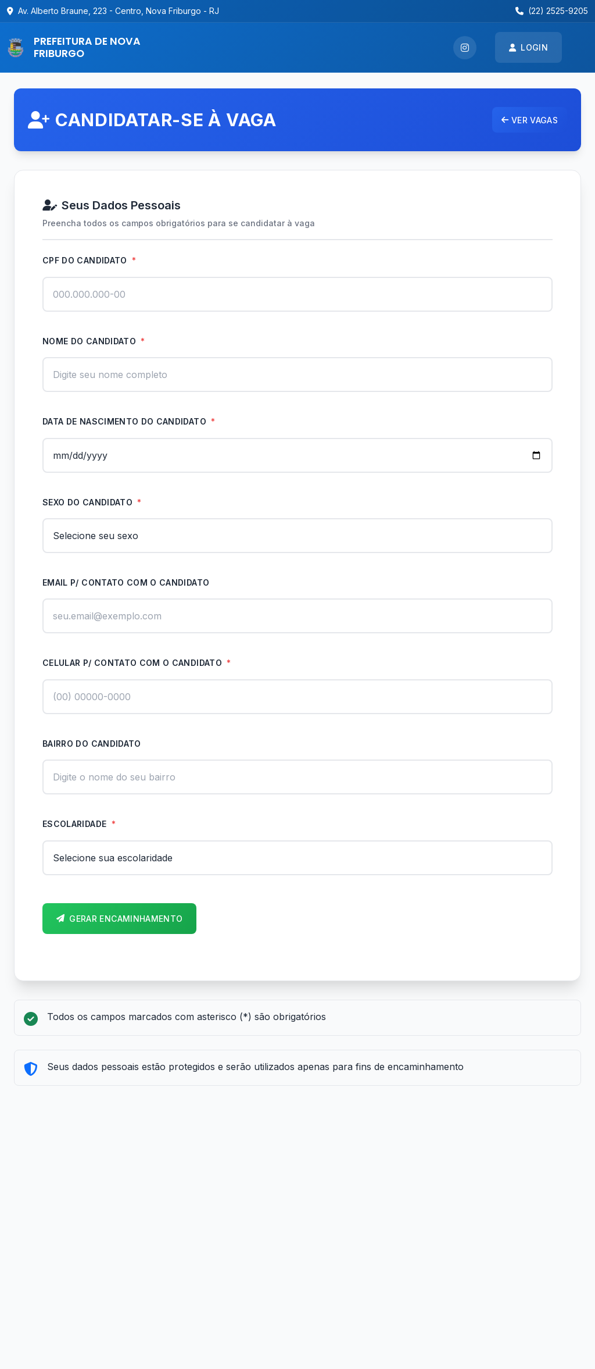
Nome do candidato (93, 341)
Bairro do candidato (91, 743)
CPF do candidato (89, 260)
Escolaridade (79, 824)
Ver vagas (529, 120)
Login (528, 47)
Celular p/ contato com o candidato (136, 663)
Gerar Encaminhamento (119, 919)
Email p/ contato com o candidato (125, 582)
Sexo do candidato (92, 502)
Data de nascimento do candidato (129, 421)
